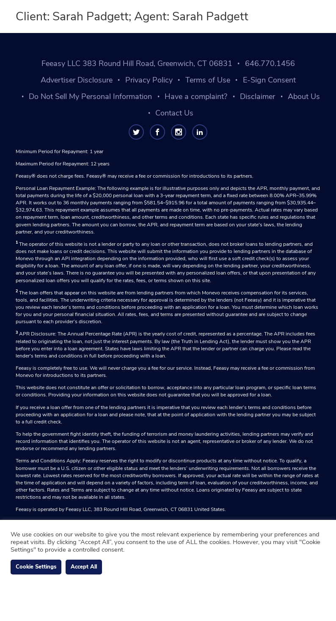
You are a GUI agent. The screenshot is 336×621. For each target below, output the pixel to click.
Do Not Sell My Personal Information (90, 96)
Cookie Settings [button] (36, 567)
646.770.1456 (270, 63)
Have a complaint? (196, 96)
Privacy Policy (149, 80)
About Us (304, 96)
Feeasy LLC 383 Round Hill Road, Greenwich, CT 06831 (136, 63)
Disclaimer (257, 96)
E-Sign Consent (269, 80)
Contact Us (174, 113)
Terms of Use (207, 80)
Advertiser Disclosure (77, 80)
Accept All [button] (84, 567)
